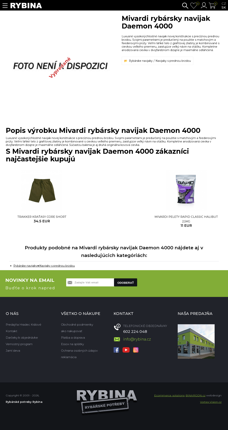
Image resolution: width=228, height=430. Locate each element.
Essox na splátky (72, 344)
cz (223, 4)
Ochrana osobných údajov (79, 350)
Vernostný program (19, 344)
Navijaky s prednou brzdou (173, 61)
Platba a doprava (73, 337)
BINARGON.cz (195, 395)
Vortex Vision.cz (210, 402)
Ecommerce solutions (169, 395)
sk (223, 7)
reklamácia (69, 357)
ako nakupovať (71, 331)
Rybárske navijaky (141, 61)
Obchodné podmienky (77, 324)
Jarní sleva (13, 350)
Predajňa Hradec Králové (23, 324)
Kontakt (11, 331)
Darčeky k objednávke (22, 337)
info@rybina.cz (137, 339)
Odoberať (125, 282)
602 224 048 (135, 331)
